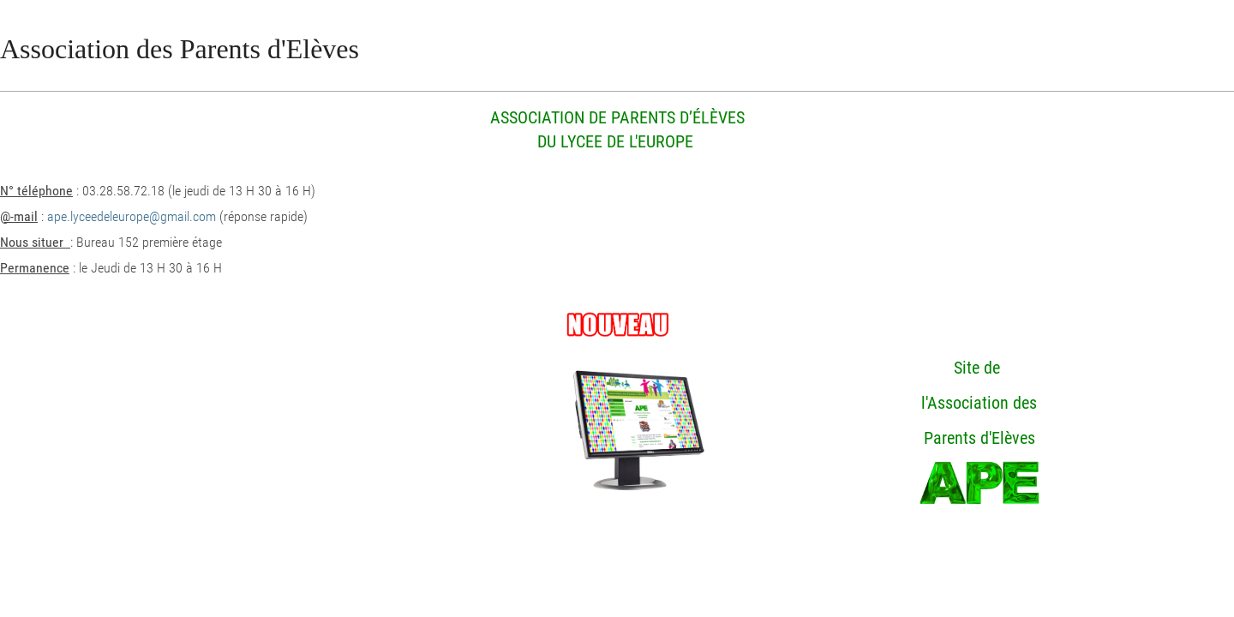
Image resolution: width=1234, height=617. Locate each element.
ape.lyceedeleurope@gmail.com (131, 216)
